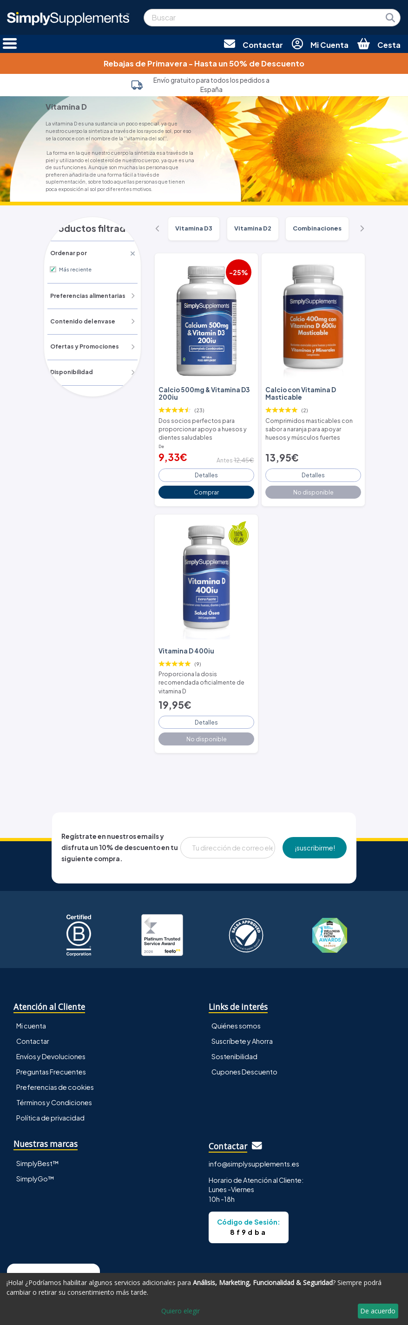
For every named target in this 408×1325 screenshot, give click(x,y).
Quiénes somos (236, 1001)
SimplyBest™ (37, 1138)
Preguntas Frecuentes (51, 1047)
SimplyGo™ (35, 1153)
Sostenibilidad (234, 1032)
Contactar (32, 1016)
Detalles (206, 467)
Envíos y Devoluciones (51, 1032)
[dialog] (204, 1299)
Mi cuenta (31, 1001)
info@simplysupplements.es (254, 1138)
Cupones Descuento (244, 1047)
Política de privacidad (50, 1093)
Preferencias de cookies (55, 1062)
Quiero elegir (180, 1310)
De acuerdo (377, 1310)
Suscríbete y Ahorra (242, 1016)
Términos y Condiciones (54, 1078)
